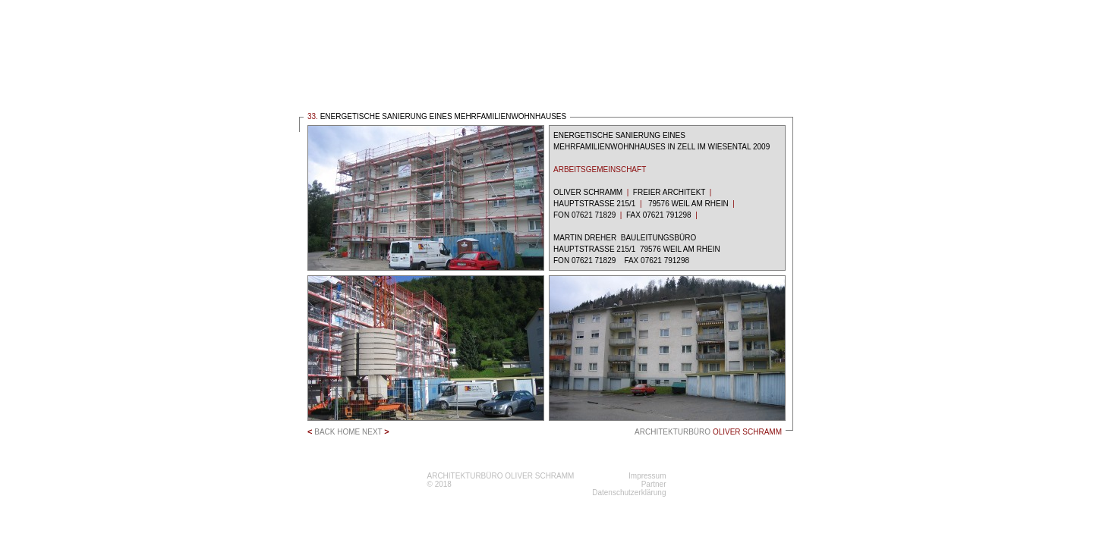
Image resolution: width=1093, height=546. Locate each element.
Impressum (647, 476)
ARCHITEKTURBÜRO (708, 432)
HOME (348, 432)
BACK (321, 432)
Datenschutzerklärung (629, 492)
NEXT (375, 432)
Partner (653, 484)
